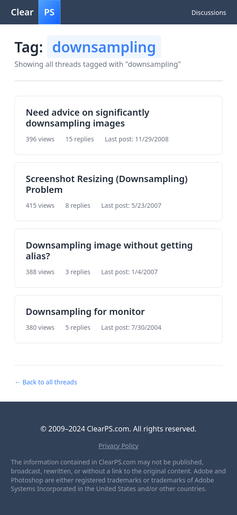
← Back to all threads (45, 382)
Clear (35, 12)
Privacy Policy (118, 445)
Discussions (208, 12)
